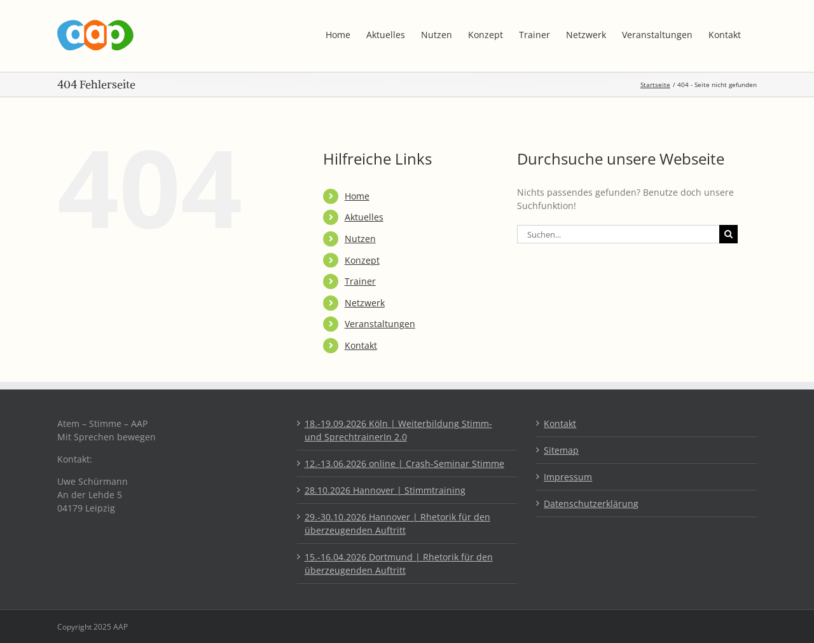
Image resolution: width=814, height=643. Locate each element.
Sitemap (561, 450)
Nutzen (360, 239)
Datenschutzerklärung (591, 503)
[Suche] (728, 234)
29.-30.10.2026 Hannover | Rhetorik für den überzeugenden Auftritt (397, 523)
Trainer (360, 281)
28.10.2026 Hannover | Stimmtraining (385, 490)
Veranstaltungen (380, 324)
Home (357, 196)
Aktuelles (364, 217)
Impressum (568, 477)
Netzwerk (365, 303)
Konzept (362, 260)
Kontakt (361, 345)
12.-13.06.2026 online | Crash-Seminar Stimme (404, 463)
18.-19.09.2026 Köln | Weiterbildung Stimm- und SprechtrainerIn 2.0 (398, 430)
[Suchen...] (618, 234)
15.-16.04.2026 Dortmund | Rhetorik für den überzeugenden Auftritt (399, 563)
